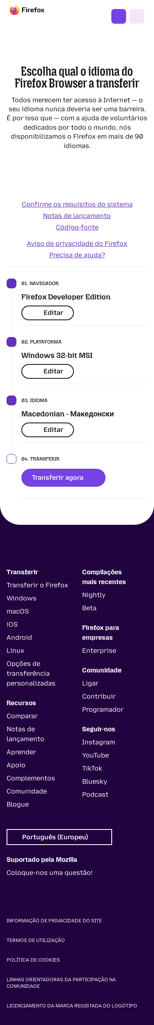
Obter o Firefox (118, 16)
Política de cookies (33, 960)
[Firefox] (34, 16)
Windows (22, 598)
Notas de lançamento (77, 216)
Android (19, 637)
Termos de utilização (36, 940)
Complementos (31, 778)
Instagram (98, 742)
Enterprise (99, 650)
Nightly (94, 595)
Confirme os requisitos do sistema (77, 204)
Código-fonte (77, 227)
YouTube (95, 755)
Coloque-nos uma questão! (49, 873)
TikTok (92, 768)
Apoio (16, 765)
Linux (15, 650)
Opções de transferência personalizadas (31, 673)
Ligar (90, 683)
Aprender (21, 752)
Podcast (95, 794)
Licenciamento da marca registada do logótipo (72, 1006)
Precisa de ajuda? (77, 255)
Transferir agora (63, 477)
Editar (47, 313)
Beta (89, 608)
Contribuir (99, 696)
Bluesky (94, 781)
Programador (103, 709)
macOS (18, 611)
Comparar (22, 716)
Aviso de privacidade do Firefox (77, 243)
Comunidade (27, 791)
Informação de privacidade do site (54, 921)
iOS (12, 624)
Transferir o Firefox (37, 585)
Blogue (18, 804)
